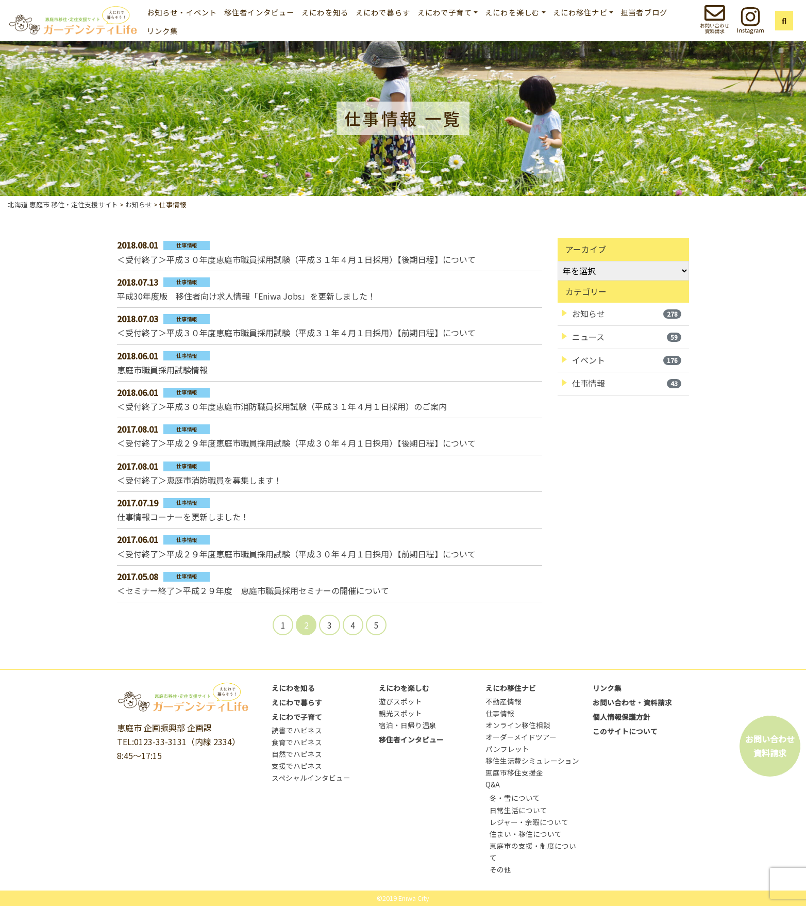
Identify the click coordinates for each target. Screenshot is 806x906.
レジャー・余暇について (529, 822)
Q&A (492, 784)
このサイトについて (625, 731)
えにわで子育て (297, 717)
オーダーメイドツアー (521, 737)
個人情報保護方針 (621, 717)
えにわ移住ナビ (510, 688)
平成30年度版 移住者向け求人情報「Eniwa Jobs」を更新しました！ (246, 296)
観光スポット (400, 713)
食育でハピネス (297, 742)
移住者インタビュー (259, 12)
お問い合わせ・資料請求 (632, 702)
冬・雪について (515, 798)
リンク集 (162, 30)
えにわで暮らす (383, 12)
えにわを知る (324, 12)
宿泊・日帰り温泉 (407, 725)
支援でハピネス (297, 766)
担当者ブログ (643, 12)
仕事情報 (626, 383)
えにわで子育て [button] (444, 12)
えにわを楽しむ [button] (512, 12)
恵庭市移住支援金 (514, 772)
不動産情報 (503, 701)
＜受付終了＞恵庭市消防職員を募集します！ (199, 480)
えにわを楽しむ (404, 688)
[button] (784, 20)
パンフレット (507, 749)
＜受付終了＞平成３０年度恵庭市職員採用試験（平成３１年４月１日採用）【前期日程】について (296, 332)
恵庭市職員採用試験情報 (162, 370)
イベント (626, 360)
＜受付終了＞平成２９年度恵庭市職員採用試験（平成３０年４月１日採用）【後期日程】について (296, 443)
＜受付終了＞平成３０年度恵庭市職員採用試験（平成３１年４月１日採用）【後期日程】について (296, 259)
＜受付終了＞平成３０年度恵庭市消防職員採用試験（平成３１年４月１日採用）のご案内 (282, 406)
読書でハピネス (297, 730)
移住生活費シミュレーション (532, 760)
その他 (500, 869)
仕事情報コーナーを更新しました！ (183, 516)
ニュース (626, 337)
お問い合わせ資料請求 (770, 746)
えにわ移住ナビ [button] (580, 12)
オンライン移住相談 (517, 725)
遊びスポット (400, 701)
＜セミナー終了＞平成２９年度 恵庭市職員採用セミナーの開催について (253, 590)
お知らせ (626, 313)
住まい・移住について (526, 834)
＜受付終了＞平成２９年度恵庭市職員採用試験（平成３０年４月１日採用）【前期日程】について (296, 554)
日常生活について (518, 810)
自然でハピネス (297, 754)
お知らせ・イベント (182, 12)
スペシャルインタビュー (311, 777)
